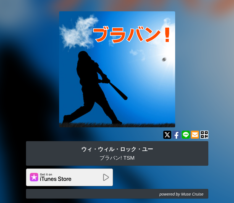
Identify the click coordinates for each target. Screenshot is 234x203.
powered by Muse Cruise (181, 194)
